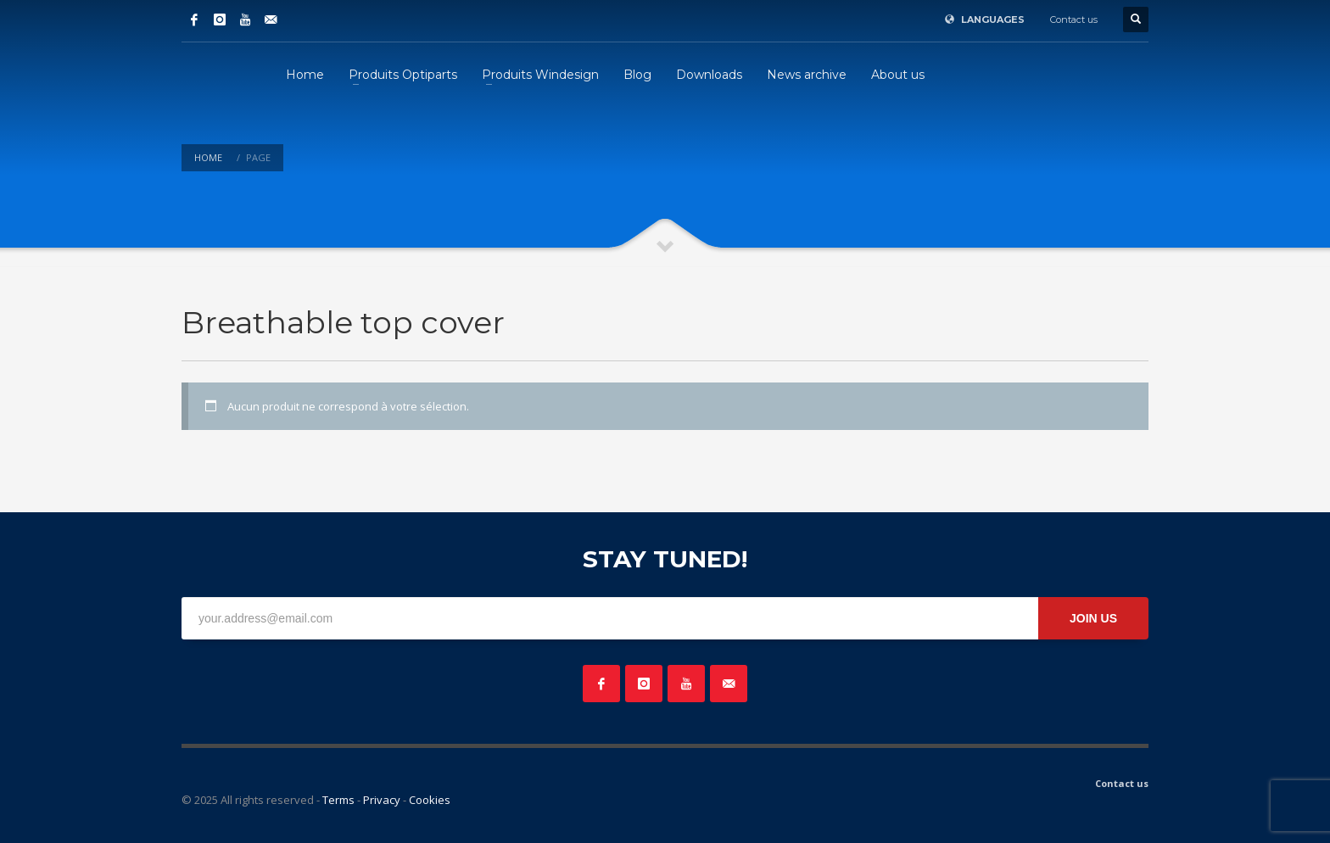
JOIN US (1093, 618)
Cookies (429, 799)
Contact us (1074, 19)
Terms (338, 799)
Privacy (381, 799)
